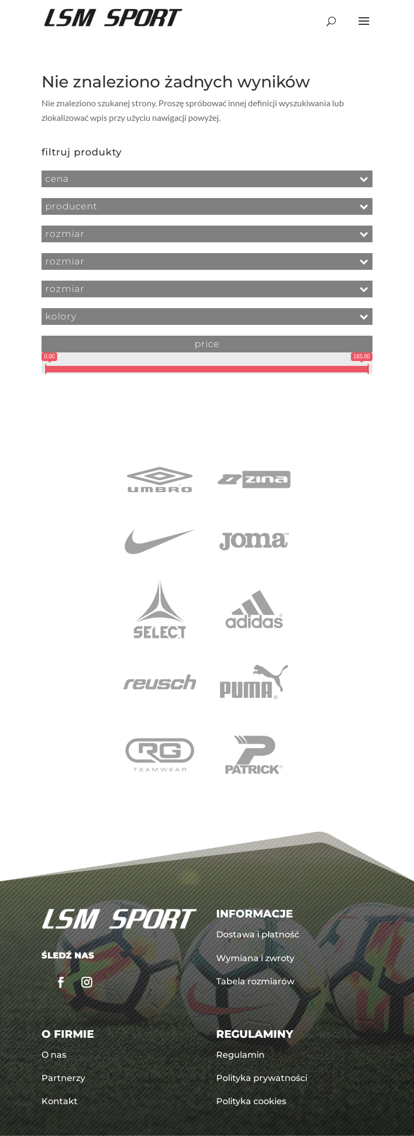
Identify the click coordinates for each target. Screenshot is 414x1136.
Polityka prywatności (261, 1078)
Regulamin (240, 1055)
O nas (54, 1055)
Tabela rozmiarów (255, 981)
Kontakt (60, 1101)
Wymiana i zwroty (255, 958)
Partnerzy (63, 1078)
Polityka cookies (251, 1101)
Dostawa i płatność (257, 934)
